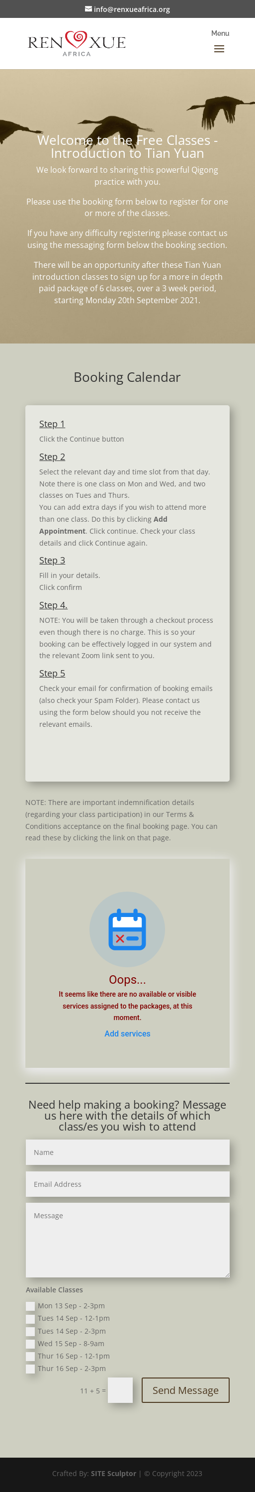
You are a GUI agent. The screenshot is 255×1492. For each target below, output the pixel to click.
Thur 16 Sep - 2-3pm (66, 1369)
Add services (127, 1033)
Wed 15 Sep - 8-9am (65, 1344)
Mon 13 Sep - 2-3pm (65, 1306)
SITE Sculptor (113, 1473)
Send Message (186, 1390)
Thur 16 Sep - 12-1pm (68, 1356)
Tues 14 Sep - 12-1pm (68, 1318)
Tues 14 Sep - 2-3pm (66, 1331)
